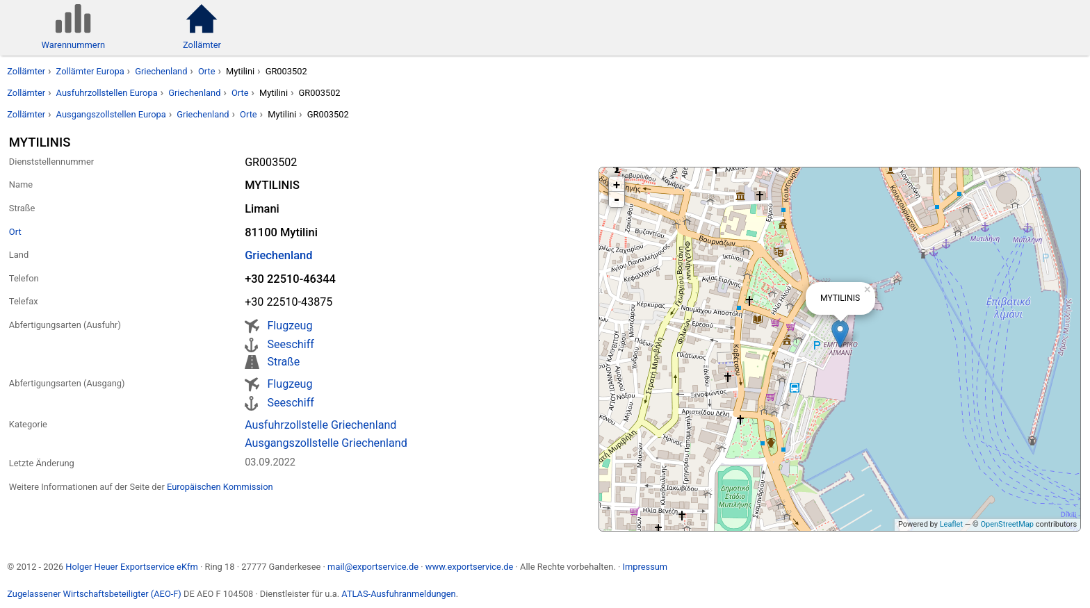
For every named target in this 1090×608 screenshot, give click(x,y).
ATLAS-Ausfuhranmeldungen (398, 594)
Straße (283, 361)
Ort (15, 232)
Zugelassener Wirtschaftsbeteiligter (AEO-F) (94, 594)
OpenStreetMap (1006, 524)
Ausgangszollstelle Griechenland (326, 443)
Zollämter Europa (90, 71)
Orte (206, 71)
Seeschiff (290, 344)
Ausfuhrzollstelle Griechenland (320, 425)
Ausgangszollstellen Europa (111, 114)
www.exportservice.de (469, 566)
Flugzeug (289, 325)
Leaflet (951, 524)
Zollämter (26, 71)
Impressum (644, 566)
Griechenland (161, 71)
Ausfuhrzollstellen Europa (107, 93)
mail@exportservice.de (372, 566)
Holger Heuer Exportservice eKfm (131, 566)
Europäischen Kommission (220, 487)
